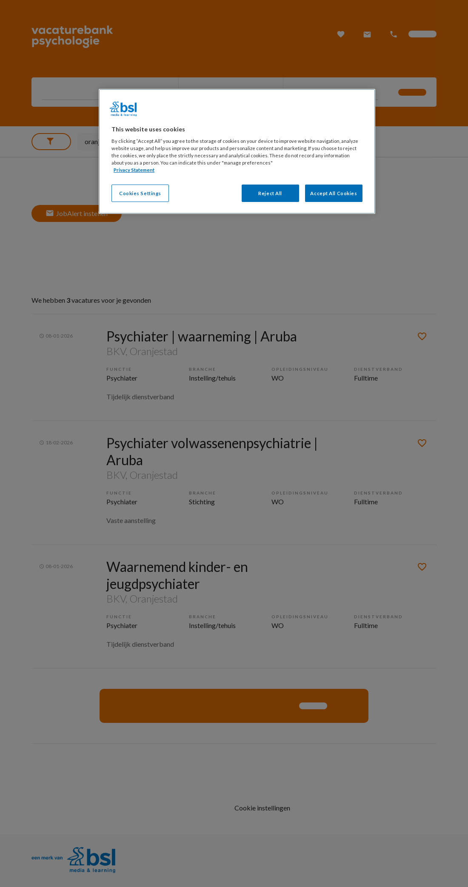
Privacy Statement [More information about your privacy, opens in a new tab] (134, 170)
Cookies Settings (140, 193)
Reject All (270, 193)
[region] (237, 151)
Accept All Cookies (333, 193)
